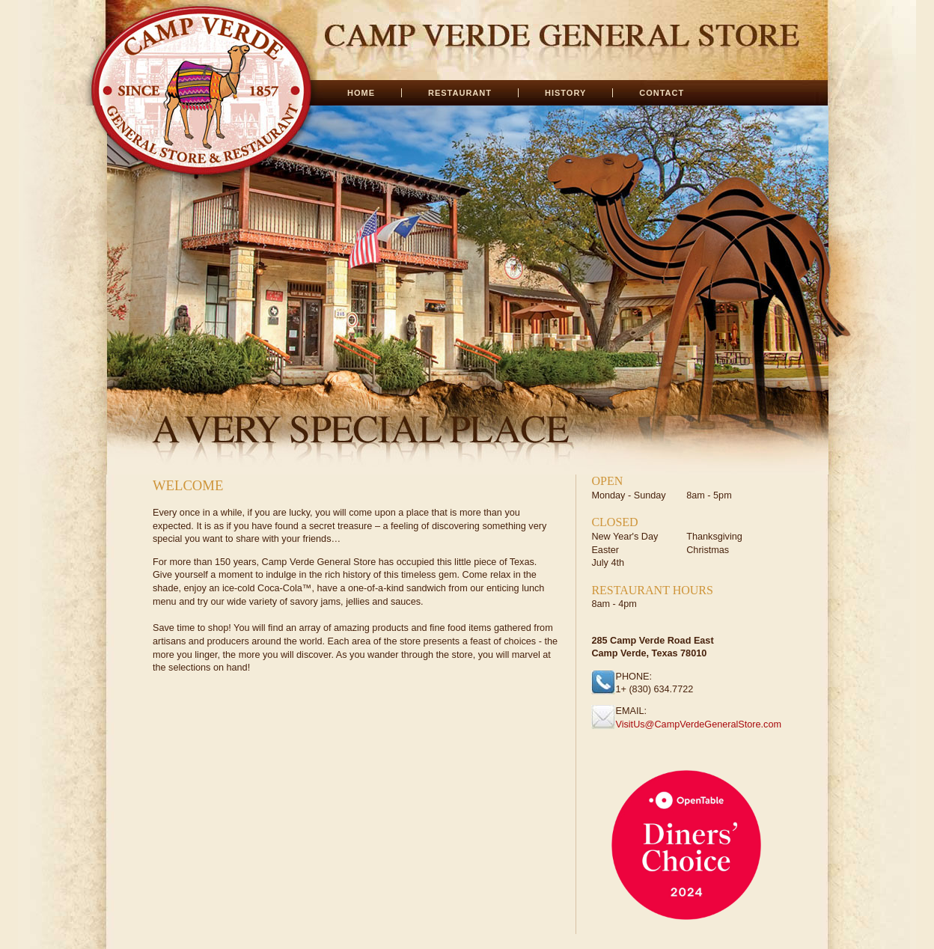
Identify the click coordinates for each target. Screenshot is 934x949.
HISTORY (565, 92)
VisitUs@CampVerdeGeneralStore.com (698, 724)
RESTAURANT (460, 92)
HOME (361, 92)
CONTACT (661, 92)
